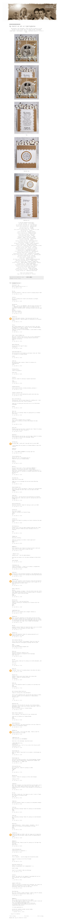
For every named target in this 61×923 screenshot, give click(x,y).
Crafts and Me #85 (22, 231)
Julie (13, 807)
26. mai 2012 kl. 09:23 (17, 576)
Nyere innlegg (12, 916)
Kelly (13, 651)
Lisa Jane (14, 855)
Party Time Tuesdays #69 (20, 261)
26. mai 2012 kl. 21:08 (17, 622)
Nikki (13, 683)
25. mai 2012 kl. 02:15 (17, 438)
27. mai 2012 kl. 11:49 (17, 665)
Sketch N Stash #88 (20, 266)
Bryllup (15, 278)
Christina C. (14, 285)
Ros (12, 291)
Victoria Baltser (15, 456)
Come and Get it (24, 230)
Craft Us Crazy (24, 745)
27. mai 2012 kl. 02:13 (17, 648)
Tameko (13, 801)
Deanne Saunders (15, 487)
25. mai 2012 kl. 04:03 (17, 453)
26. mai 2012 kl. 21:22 (17, 629)
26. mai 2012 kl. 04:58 (17, 569)
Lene (13, 297)
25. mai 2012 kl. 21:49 (17, 506)
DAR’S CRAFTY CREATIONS (17, 312)
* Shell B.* (14, 553)
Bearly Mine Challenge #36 (23, 226)
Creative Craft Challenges (23, 238)
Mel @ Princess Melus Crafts (18, 691)
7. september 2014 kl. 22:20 (18, 911)
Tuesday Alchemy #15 (20, 270)
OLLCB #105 (22, 258)
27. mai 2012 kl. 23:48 (17, 709)
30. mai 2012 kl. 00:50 (17, 846)
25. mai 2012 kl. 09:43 (17, 463)
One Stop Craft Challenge (19, 259)
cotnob (13, 418)
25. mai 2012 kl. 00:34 (17, 431)
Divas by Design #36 (21, 244)
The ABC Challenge (23, 223)
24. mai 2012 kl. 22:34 (17, 389)
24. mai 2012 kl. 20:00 (17, 348)
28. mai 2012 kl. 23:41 (17, 797)
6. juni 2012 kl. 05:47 (17, 895)
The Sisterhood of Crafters (21, 269)
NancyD (13, 434)
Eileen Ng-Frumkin (16, 351)
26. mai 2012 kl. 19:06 (17, 613)
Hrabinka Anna (15, 386)
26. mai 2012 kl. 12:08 (17, 596)
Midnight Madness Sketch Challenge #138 (26, 252)
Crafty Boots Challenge (23, 234)
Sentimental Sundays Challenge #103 (23, 264)
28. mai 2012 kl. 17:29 (17, 772)
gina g (13, 427)
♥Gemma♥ (13, 536)
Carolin (13, 509)
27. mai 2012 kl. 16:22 (17, 679)
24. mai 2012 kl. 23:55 (17, 415)
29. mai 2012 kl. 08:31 (17, 829)
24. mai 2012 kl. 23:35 (17, 395)
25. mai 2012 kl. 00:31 (17, 424)
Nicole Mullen (15, 723)
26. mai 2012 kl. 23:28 (17, 636)
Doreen (13, 823)
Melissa (13, 775)
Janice (13, 495)
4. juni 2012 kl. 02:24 (17, 888)
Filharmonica (14, 565)
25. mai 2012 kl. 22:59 (17, 515)
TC (12, 325)
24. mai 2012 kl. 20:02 (17, 357)
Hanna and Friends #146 (16, 245)
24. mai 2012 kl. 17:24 (17, 321)
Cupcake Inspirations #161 (22, 240)
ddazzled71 (14, 579)
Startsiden (26, 916)
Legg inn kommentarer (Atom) (21, 917)
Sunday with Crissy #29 (21, 268)
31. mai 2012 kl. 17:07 (17, 871)
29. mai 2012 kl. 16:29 (17, 837)
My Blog (20, 743)
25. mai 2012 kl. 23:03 (17, 522)
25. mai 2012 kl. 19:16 (17, 492)
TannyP (13, 783)
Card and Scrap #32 (24, 227)
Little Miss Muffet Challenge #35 (22, 251)
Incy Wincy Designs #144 (21, 247)
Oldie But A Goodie (21, 256)
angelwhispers (15, 610)
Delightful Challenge (19, 243)
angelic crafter (15, 883)
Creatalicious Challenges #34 (24, 236)
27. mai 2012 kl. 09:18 (17, 656)
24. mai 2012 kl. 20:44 (17, 365)
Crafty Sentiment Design (24, 235)
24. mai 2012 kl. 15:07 (17, 287)
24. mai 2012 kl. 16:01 (17, 301)
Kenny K (19, 746)
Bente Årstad (14, 344)
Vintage (19, 278)
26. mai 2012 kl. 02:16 (17, 550)
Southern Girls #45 (22, 267)
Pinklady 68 (14, 369)
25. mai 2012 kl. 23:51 (17, 533)
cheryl (13, 572)
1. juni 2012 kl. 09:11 (17, 879)
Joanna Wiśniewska (16, 849)
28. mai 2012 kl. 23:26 (17, 789)
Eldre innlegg (40, 916)
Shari (13, 411)
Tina (13, 377)
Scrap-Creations (16, 262)
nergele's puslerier (16, 392)
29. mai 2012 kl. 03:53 (17, 812)
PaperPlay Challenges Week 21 (22, 260)
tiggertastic (14, 737)
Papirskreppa (14, 758)
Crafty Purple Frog (16, 745)
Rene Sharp (14, 891)
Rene (13, 466)
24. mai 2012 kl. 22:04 (17, 383)
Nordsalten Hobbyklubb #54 (24, 255)
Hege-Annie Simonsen (16, 864)
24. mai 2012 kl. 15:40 (17, 294)
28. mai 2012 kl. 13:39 (17, 734)
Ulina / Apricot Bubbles (17, 335)
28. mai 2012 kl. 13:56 (17, 747)
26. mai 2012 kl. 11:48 (17, 585)
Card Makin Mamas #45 (24, 228)
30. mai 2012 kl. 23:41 (17, 861)
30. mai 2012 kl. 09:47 (17, 852)
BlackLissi (14, 703)
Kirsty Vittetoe (15, 503)
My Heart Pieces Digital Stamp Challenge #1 (22, 254)
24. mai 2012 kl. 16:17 (17, 313)
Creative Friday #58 (24, 239)
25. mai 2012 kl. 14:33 (17, 474)
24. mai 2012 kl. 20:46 (17, 374)
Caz (12, 659)
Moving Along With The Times (20, 253)
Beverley (14, 600)
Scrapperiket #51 (21, 263)
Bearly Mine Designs (33, 745)
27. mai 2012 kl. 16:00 (17, 671)
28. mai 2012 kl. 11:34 (17, 727)
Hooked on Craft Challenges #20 (24, 246)
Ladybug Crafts (20, 250)
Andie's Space (15, 588)
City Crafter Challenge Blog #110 (22, 229)
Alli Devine (14, 526)
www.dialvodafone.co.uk (17, 910)
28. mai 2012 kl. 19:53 (17, 780)
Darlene (14, 304)
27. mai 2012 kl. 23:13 (17, 700)
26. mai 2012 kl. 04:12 (17, 561)
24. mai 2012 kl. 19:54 (17, 341)
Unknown (13, 316)
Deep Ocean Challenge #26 (24, 242)
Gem (12, 625)
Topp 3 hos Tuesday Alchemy (26, 272)
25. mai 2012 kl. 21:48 (17, 500)
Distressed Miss (15, 766)
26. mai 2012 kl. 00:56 (17, 543)
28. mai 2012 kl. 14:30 (17, 754)
